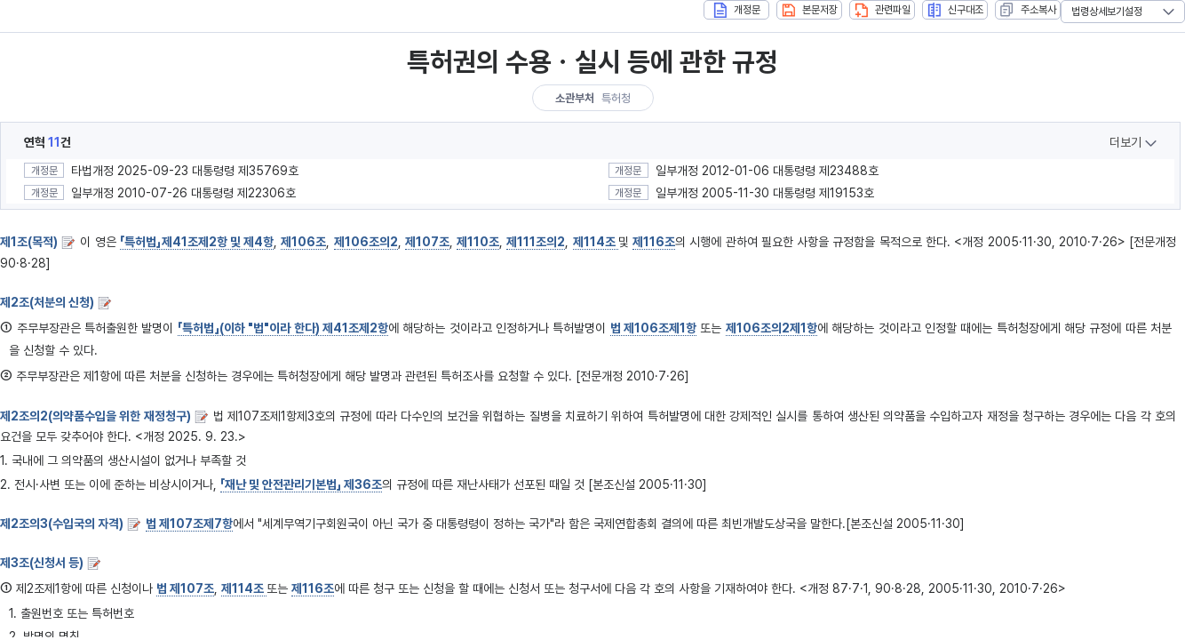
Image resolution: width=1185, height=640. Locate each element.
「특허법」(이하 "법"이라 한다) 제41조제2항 (283, 328)
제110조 (478, 242)
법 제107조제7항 (189, 523)
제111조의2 (535, 242)
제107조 (427, 242)
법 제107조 (185, 588)
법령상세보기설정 (1106, 11)
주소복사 (1028, 10)
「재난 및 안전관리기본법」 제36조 (301, 484)
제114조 (595, 242)
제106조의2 (366, 242)
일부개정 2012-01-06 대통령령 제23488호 (767, 171)
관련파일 (883, 10)
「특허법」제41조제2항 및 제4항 (197, 242)
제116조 (653, 242)
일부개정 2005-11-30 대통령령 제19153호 (765, 193)
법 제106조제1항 (653, 328)
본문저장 (810, 10)
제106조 (303, 242)
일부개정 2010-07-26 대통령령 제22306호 (183, 193)
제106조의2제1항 (771, 328)
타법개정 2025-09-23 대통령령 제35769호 (184, 171)
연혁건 (47, 142)
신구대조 (955, 10)
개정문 (736, 10)
